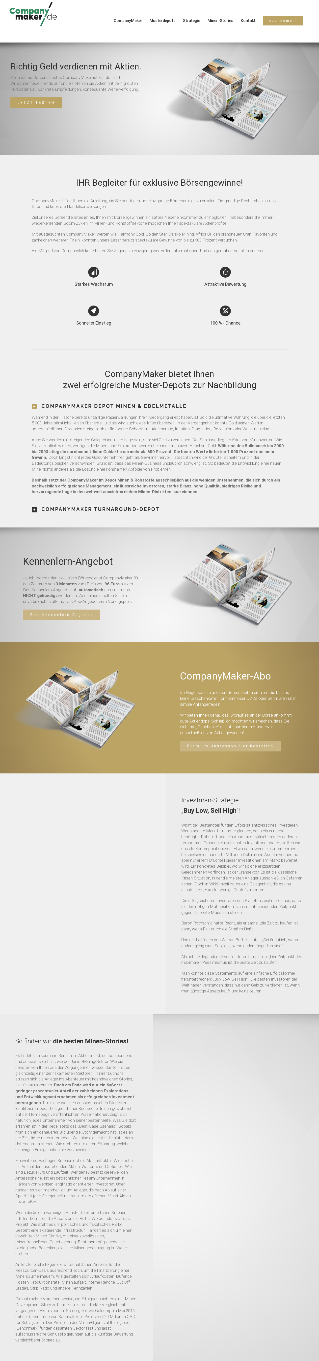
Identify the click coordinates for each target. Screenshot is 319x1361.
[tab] (160, 406)
